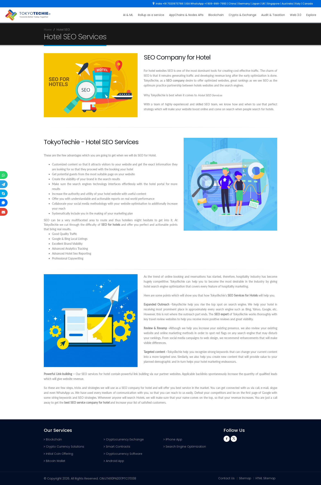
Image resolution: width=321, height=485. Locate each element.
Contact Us (226, 478)
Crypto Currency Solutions (65, 447)
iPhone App (174, 439)
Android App (115, 461)
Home (48, 29)
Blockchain (216, 15)
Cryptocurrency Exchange (125, 439)
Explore (311, 15)
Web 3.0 (295, 15)
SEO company (175, 80)
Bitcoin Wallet (55, 461)
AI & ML (128, 15)
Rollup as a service (151, 15)
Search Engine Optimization (186, 447)
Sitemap (245, 478)
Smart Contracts (118, 447)
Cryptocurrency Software (124, 454)
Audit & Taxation (273, 15)
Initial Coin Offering (59, 454)
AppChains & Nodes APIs (186, 15)
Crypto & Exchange (242, 15)
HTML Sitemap (265, 478)
